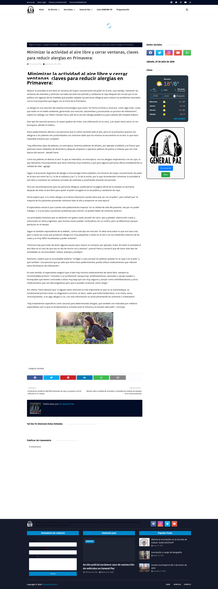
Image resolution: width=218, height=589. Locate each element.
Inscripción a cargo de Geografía (166, 552)
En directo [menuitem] (52, 9)
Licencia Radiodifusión (77, 2)
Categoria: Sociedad (50, 45)
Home (168, 584)
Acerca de (31, 2)
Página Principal (35, 45)
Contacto (187, 584)
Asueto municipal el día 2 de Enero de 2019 (169, 566)
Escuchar (165, 168)
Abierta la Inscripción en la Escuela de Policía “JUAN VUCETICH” (169, 541)
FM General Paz (92, 572)
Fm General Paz (35, 64)
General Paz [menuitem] (85, 9)
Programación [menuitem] (123, 9)
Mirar (165, 175)
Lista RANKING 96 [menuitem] (104, 9)
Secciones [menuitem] (68, 9)
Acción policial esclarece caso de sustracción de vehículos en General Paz (108, 566)
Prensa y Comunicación (58, 2)
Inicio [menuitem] (41, 9)
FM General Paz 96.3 (50, 584)
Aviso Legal (41, 2)
